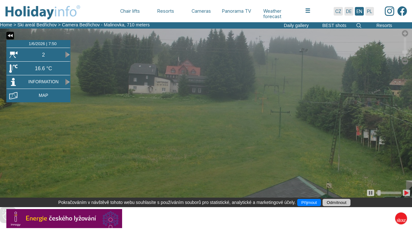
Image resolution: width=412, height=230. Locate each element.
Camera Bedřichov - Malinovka (93, 24)
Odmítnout (336, 202)
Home (6, 24)
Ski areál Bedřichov (37, 24)
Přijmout (309, 202)
